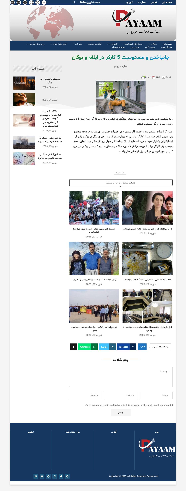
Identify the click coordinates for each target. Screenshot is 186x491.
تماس (154, 2)
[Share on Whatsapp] (88, 346)
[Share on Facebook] (126, 346)
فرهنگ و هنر (166, 47)
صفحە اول (167, 2)
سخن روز (135, 47)
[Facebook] (44, 2)
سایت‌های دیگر (118, 47)
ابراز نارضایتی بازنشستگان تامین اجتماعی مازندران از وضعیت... (147, 329)
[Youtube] (25, 2)
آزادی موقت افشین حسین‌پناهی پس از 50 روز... (94, 279)
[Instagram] (31, 2)
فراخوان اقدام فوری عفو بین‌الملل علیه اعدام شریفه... (147, 229)
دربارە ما (142, 2)
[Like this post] (141, 346)
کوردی (129, 2)
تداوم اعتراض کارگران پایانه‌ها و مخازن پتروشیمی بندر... (94, 329)
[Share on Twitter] (107, 346)
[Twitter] (37, 2)
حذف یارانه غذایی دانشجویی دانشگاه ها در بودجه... (147, 279)
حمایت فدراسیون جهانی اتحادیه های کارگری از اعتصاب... (93, 230)
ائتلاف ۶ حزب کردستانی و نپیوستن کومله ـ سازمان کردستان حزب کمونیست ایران (50, 118)
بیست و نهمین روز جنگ (50, 80)
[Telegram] (12, 2)
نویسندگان (150, 47)
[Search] (74, 2)
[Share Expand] (73, 346)
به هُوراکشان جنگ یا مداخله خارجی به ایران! (50, 140)
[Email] (18, 2)
